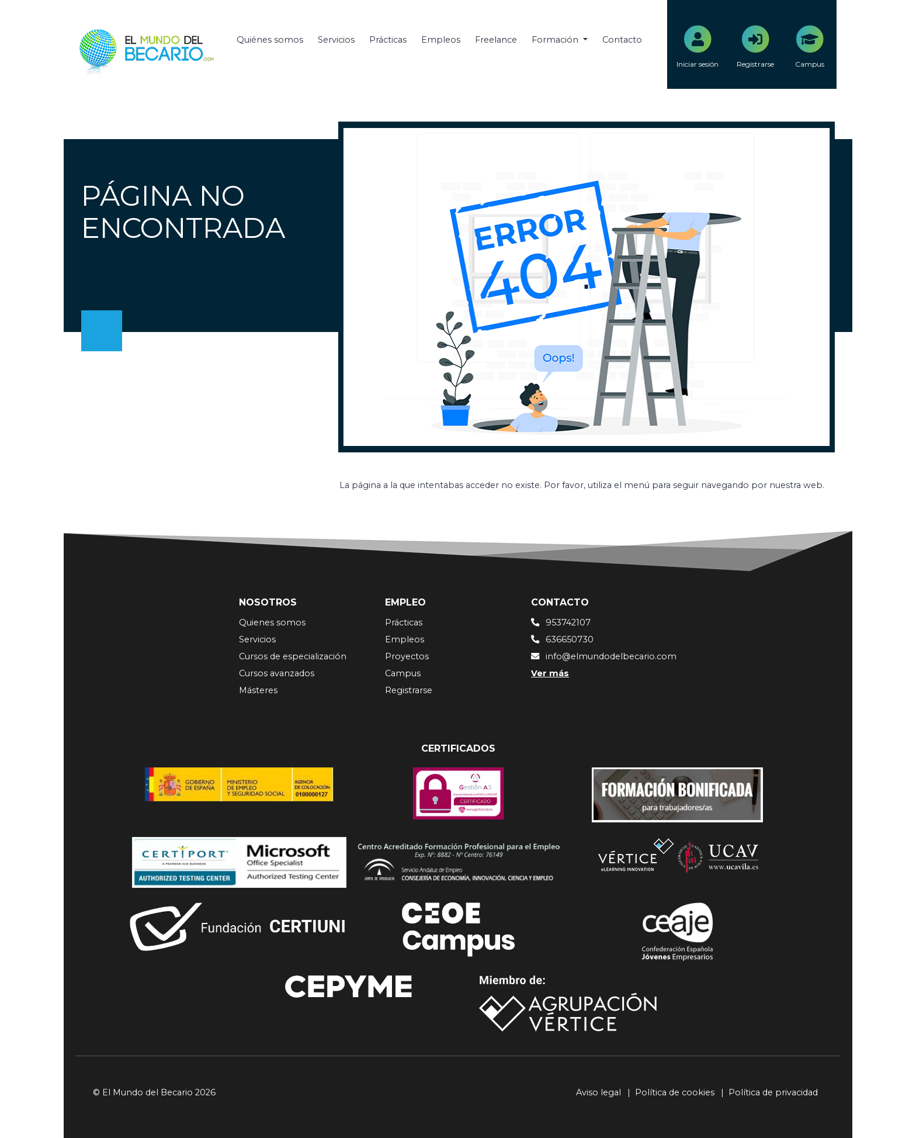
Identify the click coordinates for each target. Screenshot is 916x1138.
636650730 (570, 639)
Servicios (336, 39)
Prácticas (388, 39)
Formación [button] (556, 39)
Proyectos (407, 656)
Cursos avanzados (276, 673)
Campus (403, 673)
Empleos (440, 39)
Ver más (550, 673)
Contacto (622, 39)
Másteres (258, 690)
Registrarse (408, 690)
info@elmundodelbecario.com (611, 656)
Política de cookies (674, 1092)
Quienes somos (272, 622)
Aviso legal (598, 1092)
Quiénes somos (270, 39)
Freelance (496, 39)
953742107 (568, 622)
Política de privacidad (773, 1092)
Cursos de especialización (292, 656)
